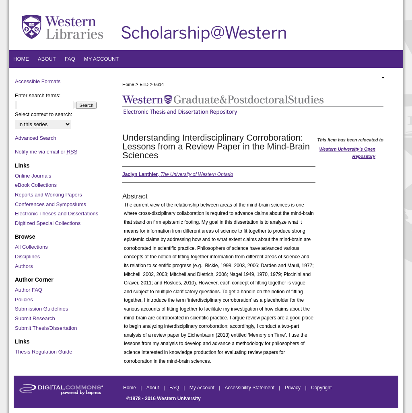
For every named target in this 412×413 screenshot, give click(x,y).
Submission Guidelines (41, 309)
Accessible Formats (37, 81)
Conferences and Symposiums (50, 204)
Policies (24, 299)
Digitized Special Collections (47, 223)
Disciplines (27, 257)
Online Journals (33, 176)
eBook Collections (36, 185)
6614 (159, 84)
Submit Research (35, 318)
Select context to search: (43, 114)
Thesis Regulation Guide (43, 352)
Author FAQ (28, 290)
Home (128, 84)
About (153, 388)
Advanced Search (35, 138)
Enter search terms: (37, 95)
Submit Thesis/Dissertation (46, 328)
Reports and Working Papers (48, 195)
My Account (203, 388)
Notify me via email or (46, 152)
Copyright (321, 388)
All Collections (31, 247)
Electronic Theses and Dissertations (56, 214)
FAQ (174, 388)
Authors (24, 266)
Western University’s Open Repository (347, 153)
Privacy (293, 388)
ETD (144, 84)
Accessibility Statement (250, 388)
